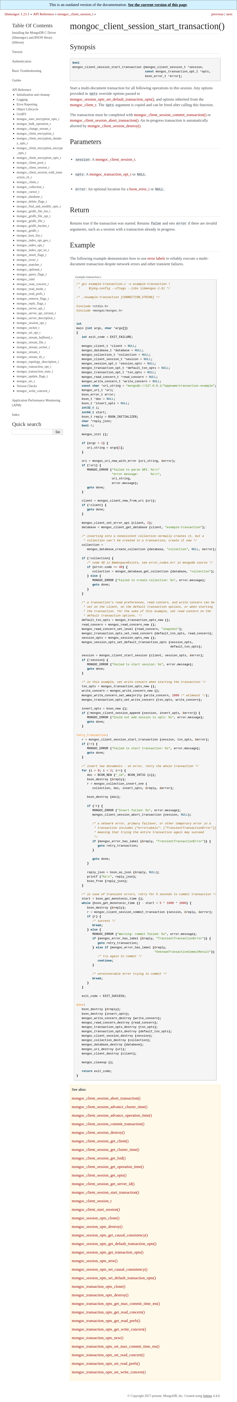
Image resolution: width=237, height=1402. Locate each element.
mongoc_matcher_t (29, 264)
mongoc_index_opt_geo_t (33, 240)
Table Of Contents (32, 25)
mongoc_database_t (29, 196)
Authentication (21, 61)
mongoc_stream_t (28, 352)
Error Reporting (27, 104)
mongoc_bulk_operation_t (34, 124)
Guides (16, 80)
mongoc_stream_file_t (31, 342)
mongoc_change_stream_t (34, 128)
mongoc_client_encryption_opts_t (39, 158)
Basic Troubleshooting (26, 71)
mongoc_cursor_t (28, 192)
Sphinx (207, 1393)
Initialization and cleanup (33, 94)
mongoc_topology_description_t (38, 362)
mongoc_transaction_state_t (35, 371)
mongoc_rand (25, 279)
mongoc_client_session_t (76, 14)
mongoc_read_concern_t (33, 284)
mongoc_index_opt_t (30, 245)
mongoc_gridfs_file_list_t (33, 211)
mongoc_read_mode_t (31, 289)
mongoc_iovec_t (27, 260)
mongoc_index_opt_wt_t (33, 250)
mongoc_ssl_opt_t (29, 332)
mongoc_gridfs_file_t (31, 221)
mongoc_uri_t (26, 381)
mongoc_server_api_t (31, 308)
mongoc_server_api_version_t (36, 313)
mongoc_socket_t (28, 328)
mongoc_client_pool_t (31, 162)
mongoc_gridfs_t (28, 230)
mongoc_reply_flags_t (31, 303)
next (229, 14)
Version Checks (27, 386)
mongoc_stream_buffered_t (34, 337)
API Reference (43, 14)
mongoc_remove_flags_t (33, 298)
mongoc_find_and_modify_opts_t (39, 206)
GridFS (21, 114)
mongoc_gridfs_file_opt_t (33, 216)
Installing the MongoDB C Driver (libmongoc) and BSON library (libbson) (34, 37)
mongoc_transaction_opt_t (34, 366)
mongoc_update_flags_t (32, 376)
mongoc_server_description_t (36, 318)
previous (217, 14)
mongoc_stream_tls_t (31, 357)
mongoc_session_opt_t (31, 323)
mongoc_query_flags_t (32, 274)
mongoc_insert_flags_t (31, 255)
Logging (22, 99)
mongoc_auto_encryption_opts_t (38, 119)
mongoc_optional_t (29, 269)
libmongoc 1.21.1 (17, 14)
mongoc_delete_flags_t (32, 201)
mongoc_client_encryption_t (35, 133)
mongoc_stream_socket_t (33, 347)
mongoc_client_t (27, 182)
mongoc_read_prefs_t (31, 294)
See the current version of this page (157, 5)
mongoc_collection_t (30, 187)
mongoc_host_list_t (29, 235)
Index (15, 414)
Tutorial (17, 52)
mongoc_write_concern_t (33, 391)
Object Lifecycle (27, 109)
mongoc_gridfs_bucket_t (33, 226)
